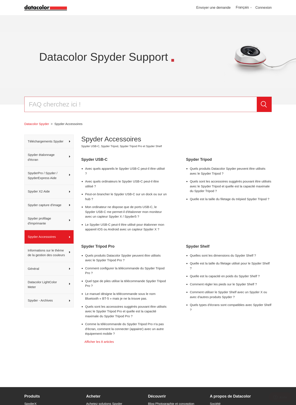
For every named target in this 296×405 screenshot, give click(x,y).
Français (244, 7)
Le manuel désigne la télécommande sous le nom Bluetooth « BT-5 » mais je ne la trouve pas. (120, 296)
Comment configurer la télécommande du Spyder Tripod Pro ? (125, 270)
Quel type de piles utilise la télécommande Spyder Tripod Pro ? (125, 283)
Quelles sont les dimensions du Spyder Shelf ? (223, 255)
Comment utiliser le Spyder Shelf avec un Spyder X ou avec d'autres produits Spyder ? (228, 294)
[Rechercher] (141, 104)
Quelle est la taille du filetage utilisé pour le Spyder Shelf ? (230, 265)
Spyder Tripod (199, 159)
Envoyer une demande (213, 7)
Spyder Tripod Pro (98, 246)
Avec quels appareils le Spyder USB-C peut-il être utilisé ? (125, 171)
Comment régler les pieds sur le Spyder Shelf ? (223, 284)
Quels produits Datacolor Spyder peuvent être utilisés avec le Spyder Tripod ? (227, 171)
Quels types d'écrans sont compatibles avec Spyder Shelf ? (230, 307)
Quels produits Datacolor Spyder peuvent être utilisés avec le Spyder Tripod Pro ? (123, 258)
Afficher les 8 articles (99, 341)
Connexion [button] (263, 7)
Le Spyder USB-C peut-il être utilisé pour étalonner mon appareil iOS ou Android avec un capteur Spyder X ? (124, 227)
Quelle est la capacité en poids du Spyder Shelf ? (225, 276)
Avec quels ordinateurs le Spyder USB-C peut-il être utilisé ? (122, 184)
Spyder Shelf (197, 246)
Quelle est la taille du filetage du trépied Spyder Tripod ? (229, 199)
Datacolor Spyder (36, 124)
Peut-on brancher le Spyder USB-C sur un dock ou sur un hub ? (126, 196)
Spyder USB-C (94, 159)
